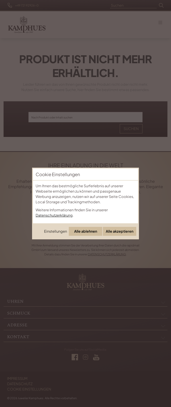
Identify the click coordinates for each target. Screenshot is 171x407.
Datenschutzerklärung (54, 215)
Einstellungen (55, 231)
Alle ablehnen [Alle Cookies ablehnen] (85, 231)
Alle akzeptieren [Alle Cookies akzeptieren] (119, 231)
